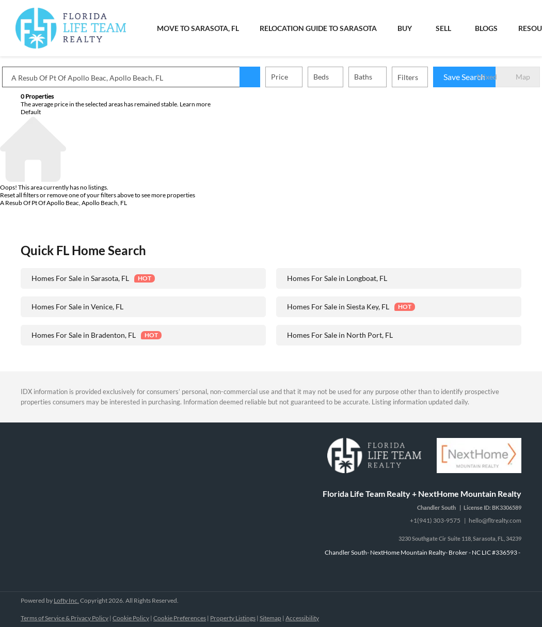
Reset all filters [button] (19, 195)
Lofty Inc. (66, 600)
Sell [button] (443, 28)
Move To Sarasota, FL (198, 28)
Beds (339, 76)
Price (298, 76)
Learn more (195, 104)
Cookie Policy (131, 618)
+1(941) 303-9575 (435, 520)
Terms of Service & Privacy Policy (64, 618)
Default (31, 112)
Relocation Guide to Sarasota (318, 28)
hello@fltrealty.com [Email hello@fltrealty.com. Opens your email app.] (495, 520)
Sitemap (270, 618)
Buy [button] (404, 28)
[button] (268, 77)
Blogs (486, 28)
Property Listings (233, 618)
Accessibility (302, 618)
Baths (382, 76)
